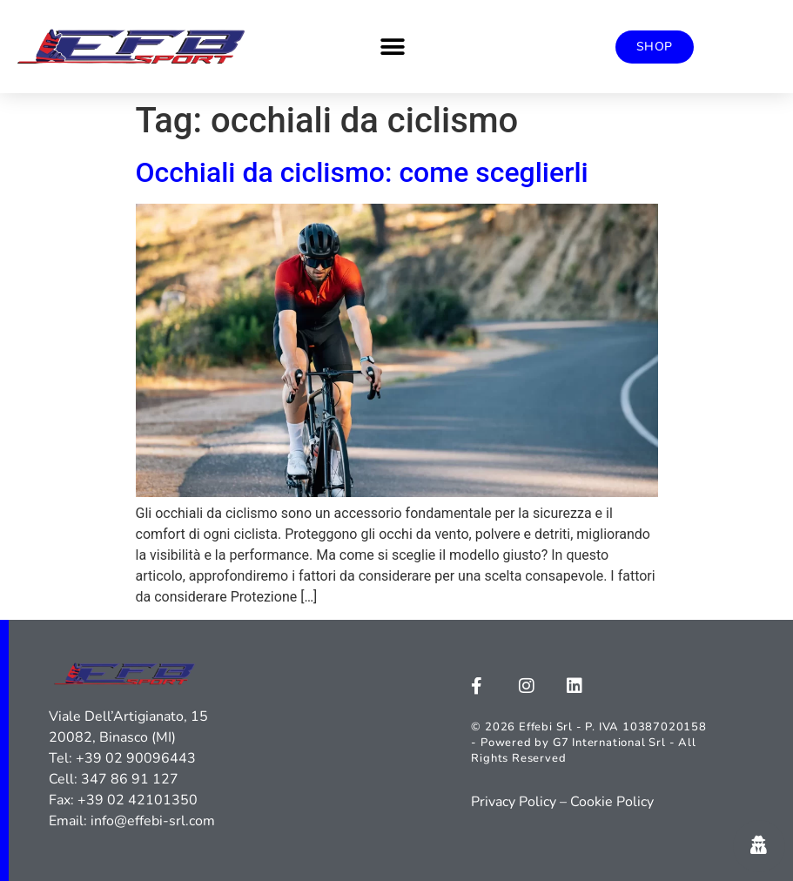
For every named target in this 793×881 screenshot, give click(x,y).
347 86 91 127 (129, 779)
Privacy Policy (513, 801)
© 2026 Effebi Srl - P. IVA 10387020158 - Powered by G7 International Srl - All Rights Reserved (588, 742)
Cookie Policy (612, 801)
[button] (392, 46)
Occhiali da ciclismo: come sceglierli (362, 172)
